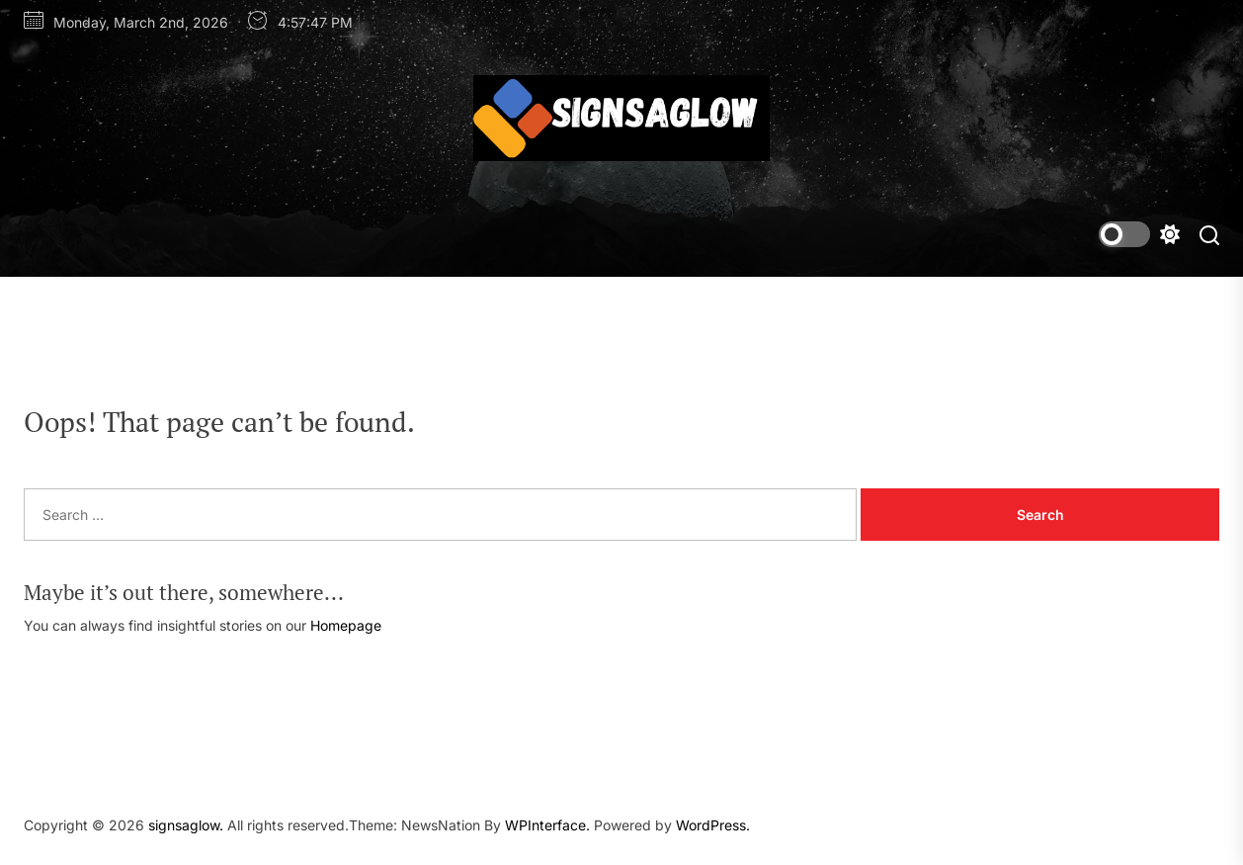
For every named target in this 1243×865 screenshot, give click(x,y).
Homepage (345, 625)
